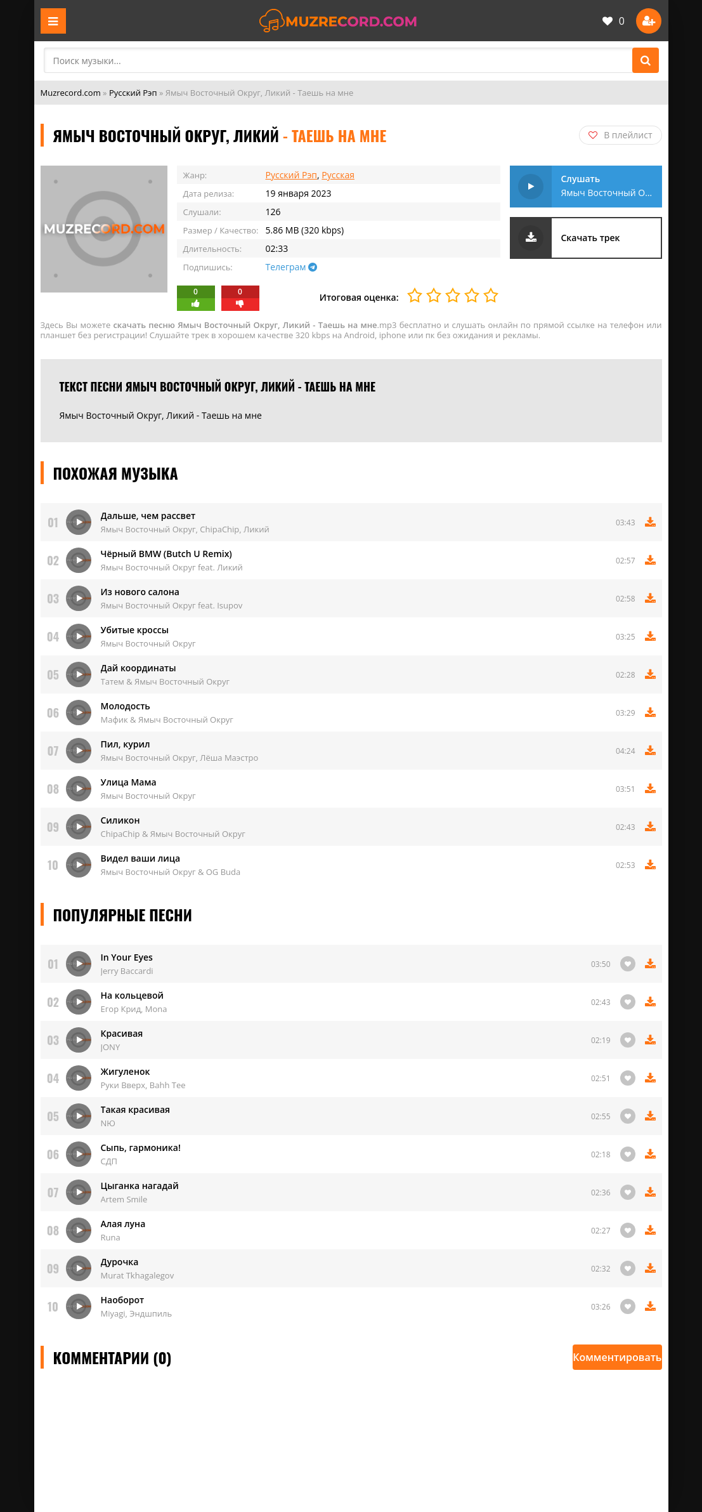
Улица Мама (129, 782)
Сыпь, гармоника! (141, 1147)
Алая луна (123, 1224)
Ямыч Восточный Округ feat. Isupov (172, 605)
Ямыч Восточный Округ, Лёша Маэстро (180, 757)
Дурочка (120, 1262)
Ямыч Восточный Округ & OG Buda (171, 872)
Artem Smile (124, 1199)
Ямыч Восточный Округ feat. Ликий (172, 567)
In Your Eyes (127, 957)
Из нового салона (140, 592)
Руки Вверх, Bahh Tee (143, 1085)
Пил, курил (125, 744)
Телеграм (292, 267)
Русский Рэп (133, 92)
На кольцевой (132, 995)
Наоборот (123, 1300)
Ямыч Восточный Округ (148, 643)
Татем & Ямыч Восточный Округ (165, 681)
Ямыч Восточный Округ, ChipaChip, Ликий (185, 529)
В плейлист (620, 135)
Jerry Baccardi (127, 970)
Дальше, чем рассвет (148, 515)
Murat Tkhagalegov (137, 1275)
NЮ (108, 1123)
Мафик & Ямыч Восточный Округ (167, 719)
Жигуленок (125, 1071)
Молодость (125, 706)
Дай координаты (138, 668)
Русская (338, 175)
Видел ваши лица (141, 858)
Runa (110, 1237)
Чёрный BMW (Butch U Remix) (166, 554)
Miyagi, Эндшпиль (136, 1313)
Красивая (122, 1033)
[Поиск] (645, 60)
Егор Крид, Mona (134, 1009)
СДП (109, 1161)
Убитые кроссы (135, 630)
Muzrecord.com (71, 92)
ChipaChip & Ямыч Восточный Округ (173, 833)
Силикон (120, 820)
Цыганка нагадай (140, 1186)
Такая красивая (136, 1109)
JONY (110, 1047)
